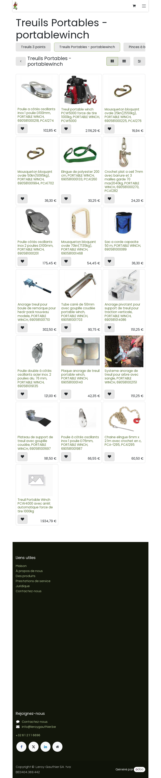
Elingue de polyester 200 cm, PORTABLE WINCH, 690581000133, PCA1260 (80, 175)
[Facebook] (21, 747)
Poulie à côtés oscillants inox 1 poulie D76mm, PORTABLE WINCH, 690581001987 (80, 443)
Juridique (23, 586)
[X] (34, 747)
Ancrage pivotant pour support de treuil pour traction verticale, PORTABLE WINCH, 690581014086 (122, 312)
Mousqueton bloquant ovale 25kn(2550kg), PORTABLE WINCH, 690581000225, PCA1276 (123, 115)
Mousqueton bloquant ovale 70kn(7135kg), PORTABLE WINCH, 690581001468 (78, 248)
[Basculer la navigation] (144, 6)
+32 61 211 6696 (28, 735)
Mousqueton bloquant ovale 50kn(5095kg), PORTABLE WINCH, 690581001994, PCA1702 (36, 177)
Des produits (25, 576)
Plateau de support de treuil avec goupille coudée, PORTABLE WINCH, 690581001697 (35, 443)
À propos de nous (29, 571)
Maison (21, 566)
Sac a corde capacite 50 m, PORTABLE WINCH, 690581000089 (123, 246)
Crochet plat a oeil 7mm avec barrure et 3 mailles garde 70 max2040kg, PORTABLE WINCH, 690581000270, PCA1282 (124, 181)
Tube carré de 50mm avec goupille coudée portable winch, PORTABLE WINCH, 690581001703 (78, 312)
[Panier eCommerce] (135, 6)
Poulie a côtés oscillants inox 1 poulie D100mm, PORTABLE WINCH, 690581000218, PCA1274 (36, 115)
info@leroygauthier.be (39, 726)
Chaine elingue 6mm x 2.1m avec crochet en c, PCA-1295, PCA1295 (123, 441)
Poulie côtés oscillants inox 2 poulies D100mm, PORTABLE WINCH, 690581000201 (35, 248)
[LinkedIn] (45, 747)
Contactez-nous (29, 591)
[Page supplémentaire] (57, 747)
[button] (22, 128)
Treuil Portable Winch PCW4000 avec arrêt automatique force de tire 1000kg (35, 505)
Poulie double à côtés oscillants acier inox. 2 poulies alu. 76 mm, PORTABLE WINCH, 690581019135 (35, 378)
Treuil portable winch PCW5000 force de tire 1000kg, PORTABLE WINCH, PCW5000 (80, 115)
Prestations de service (33, 581)
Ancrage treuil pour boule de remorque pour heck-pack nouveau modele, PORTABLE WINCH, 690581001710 (37, 312)
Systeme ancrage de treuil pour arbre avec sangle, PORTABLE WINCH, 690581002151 (121, 376)
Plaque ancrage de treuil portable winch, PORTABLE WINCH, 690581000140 (80, 376)
